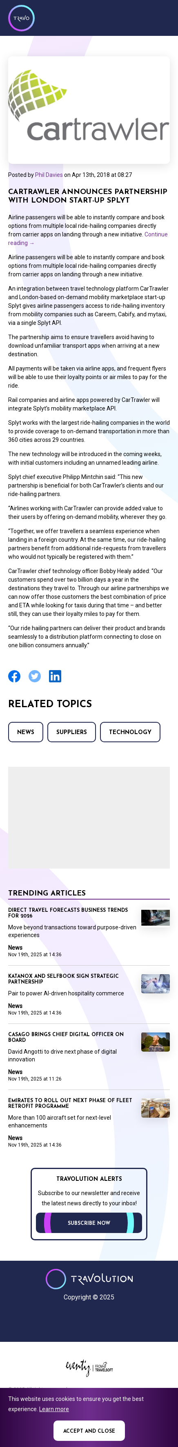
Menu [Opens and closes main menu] (161, 17)
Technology (130, 733)
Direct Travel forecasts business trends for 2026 (68, 913)
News (25, 733)
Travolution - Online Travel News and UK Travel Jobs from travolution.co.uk (89, 1279)
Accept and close (89, 1431)
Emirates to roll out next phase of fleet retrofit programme (70, 1103)
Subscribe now (89, 1223)
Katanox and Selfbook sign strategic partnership (63, 979)
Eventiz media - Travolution (89, 1368)
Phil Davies (49, 175)
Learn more (54, 1409)
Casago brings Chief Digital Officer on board (66, 1037)
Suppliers (71, 733)
